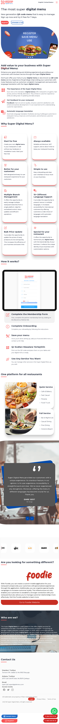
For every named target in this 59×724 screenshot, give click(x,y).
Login (31, 710)
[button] (26, 57)
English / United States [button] (45, 2)
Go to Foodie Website (29, 613)
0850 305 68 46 (50, 720)
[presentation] (28, 529)
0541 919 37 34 (50, 716)
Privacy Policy (41, 710)
